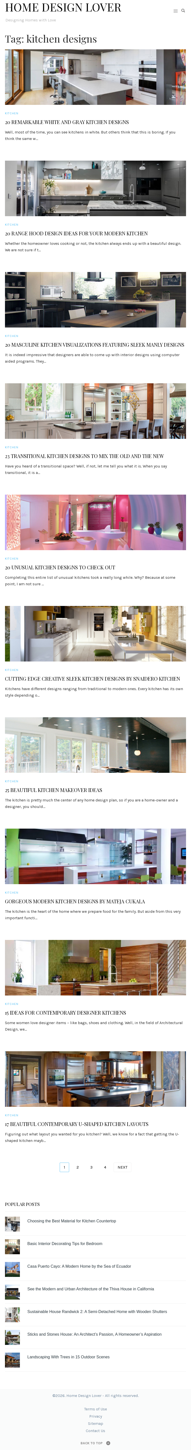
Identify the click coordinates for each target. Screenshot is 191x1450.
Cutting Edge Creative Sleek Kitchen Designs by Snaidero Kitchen (92, 678)
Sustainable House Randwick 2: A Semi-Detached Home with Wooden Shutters (97, 1312)
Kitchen (11, 113)
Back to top (91, 1443)
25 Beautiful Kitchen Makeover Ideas (53, 790)
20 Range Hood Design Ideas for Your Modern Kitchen (76, 233)
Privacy (95, 1416)
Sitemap (95, 1423)
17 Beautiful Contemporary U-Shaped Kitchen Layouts (76, 1124)
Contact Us (95, 1430)
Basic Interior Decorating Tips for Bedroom (64, 1244)
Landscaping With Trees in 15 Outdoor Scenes (68, 1357)
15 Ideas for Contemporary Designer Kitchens (65, 1012)
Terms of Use (95, 1409)
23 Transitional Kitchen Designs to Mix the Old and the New (84, 456)
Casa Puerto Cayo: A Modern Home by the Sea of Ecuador (79, 1266)
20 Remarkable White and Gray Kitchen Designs (67, 122)
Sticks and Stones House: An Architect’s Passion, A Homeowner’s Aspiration (94, 1334)
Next (122, 1167)
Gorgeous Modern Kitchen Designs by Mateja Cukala (75, 901)
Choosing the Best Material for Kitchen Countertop (71, 1221)
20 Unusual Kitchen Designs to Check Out (60, 567)
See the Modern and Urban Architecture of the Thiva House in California (90, 1289)
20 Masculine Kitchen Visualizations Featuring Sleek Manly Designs (94, 344)
